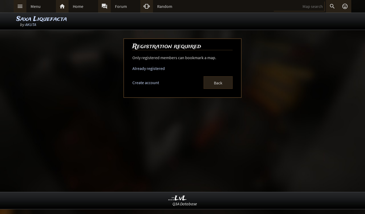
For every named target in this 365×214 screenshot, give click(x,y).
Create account (145, 82)
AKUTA (30, 24)
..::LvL (177, 198)
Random (164, 6)
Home (78, 6)
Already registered (148, 68)
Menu (36, 6)
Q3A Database (184, 203)
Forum (121, 6)
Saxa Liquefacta (41, 19)
